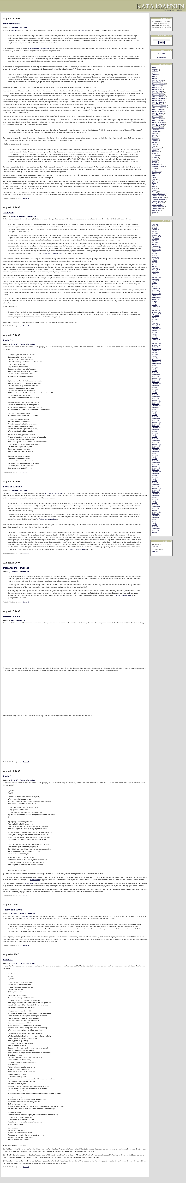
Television (154, 190)
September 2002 (156, 515)
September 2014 (156, 279)
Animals (154, 67)
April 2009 (154, 371)
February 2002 (156, 528)
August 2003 (155, 495)
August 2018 (155, 239)
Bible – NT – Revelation (158, 98)
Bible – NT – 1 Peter (157, 80)
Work (153, 214)
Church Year (155, 135)
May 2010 (154, 356)
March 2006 (155, 438)
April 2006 (154, 437)
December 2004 (156, 466)
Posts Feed (161, 53)
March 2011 (155, 338)
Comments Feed (161, 57)
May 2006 (154, 435)
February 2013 (156, 306)
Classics (154, 137)
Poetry (153, 175)
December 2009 (156, 360)
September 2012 (156, 314)
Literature (14, 27)
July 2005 (154, 453)
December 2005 (156, 444)
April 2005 (154, 459)
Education (154, 142)
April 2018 (154, 244)
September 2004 (156, 471)
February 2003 (156, 506)
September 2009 (156, 363)
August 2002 (155, 517)
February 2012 (156, 325)
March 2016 (155, 268)
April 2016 (154, 266)
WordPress (155, 546)
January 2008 (155, 398)
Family (153, 146)
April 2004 (154, 481)
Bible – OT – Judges (157, 120)
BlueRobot (155, 551)
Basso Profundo (11, 616)
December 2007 (156, 400)
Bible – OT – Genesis (157, 113)
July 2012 (154, 317)
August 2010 (155, 350)
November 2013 (156, 294)
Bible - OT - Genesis (18, 913)
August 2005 (155, 451)
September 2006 (156, 427)
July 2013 (154, 301)
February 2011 (156, 339)
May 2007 (154, 413)
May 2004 (154, 479)
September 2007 (156, 405)
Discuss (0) (26, 472)
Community (155, 139)
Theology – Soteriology (158, 206)
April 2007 (154, 415)
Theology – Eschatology (158, 199)
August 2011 (155, 330)
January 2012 (155, 327)
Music (13, 620)
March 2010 (155, 358)
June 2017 (155, 253)
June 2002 (155, 521)
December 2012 (156, 310)
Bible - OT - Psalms (18, 344)
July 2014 (154, 283)
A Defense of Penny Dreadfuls (38, 48)
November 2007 (156, 402)
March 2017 (155, 255)
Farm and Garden (157, 148)
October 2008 (155, 382)
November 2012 (156, 312)
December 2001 (156, 532)
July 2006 (154, 431)
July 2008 (154, 387)
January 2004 (155, 486)
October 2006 (155, 426)
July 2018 (154, 240)
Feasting (154, 150)
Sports (153, 186)
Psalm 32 (7, 776)
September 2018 (156, 237)
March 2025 (155, 224)
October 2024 (155, 226)
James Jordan (35, 880)
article (14, 30)
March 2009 (155, 372)
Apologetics (155, 69)
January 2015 (155, 275)
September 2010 (156, 349)
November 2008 (156, 380)
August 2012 (155, 316)
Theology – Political (157, 205)
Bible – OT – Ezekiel (157, 111)
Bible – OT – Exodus (157, 109)
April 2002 (154, 525)
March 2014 (155, 286)
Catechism (155, 129)
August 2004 (155, 473)
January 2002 (155, 530)
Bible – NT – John (157, 85)
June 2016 (155, 262)
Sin (153, 184)
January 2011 (155, 341)
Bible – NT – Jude (157, 87)
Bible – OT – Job (156, 116)
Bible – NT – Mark (157, 91)
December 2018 (156, 235)
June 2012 (155, 319)
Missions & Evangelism (158, 166)
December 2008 (156, 378)
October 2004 (155, 470)
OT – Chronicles (156, 172)
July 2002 (154, 519)
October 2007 (155, 404)
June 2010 (155, 354)
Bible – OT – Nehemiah (158, 124)
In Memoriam (155, 155)
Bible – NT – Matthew (157, 93)
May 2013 (154, 303)
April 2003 (154, 503)
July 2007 (154, 409)
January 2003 (155, 508)
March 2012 (155, 323)
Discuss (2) (26, 762)
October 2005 (155, 448)
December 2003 (156, 488)
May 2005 (154, 457)
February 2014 (156, 288)
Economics (155, 140)
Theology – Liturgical (157, 201)
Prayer (153, 179)
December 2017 (156, 248)
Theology (154, 192)
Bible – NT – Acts (156, 82)
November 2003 (156, 490)
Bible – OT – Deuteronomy (159, 105)
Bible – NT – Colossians (158, 83)
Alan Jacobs (81, 30)
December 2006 (156, 422)
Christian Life (155, 131)
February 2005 (156, 462)
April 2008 (154, 393)
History (154, 153)
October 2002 (155, 514)
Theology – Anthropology (158, 194)
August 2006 (155, 429)
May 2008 (154, 391)
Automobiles (155, 74)
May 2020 (154, 228)
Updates (154, 212)
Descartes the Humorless (16, 568)
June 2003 (155, 499)
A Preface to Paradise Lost (52, 253)
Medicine (154, 162)
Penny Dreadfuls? (12, 23)
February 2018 (156, 246)
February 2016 (156, 270)
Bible (153, 76)
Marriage (154, 161)
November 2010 (156, 345)
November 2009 (156, 361)
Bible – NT (155, 78)
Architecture (155, 71)
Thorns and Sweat (12, 910)
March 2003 (155, 504)
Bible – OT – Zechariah (158, 127)
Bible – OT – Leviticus (158, 122)
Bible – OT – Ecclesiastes (159, 107)
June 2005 (155, 455)
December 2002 (156, 510)
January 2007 (155, 420)
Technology (155, 188)
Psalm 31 (7, 959)
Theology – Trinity (157, 208)
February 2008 (156, 396)
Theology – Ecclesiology (158, 197)
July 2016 (154, 261)
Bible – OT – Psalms (157, 126)
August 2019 (155, 229)
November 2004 (156, 468)
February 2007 (156, 418)
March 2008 (155, 394)
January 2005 (155, 464)
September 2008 (156, 383)
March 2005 (155, 460)
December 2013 (156, 292)
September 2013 (156, 297)
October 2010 (155, 347)
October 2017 (155, 251)
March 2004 (155, 482)
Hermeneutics (155, 151)
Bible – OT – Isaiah (157, 115)
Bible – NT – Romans (157, 100)
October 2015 (155, 273)
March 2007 (155, 416)
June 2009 (155, 367)
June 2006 (155, 433)
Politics (154, 177)
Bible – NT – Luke (157, 89)
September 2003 (156, 493)
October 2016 (155, 257)
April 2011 (154, 336)
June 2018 (155, 242)
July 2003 (154, 497)
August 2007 (155, 407)
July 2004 (154, 475)
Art (152, 72)
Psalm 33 (7, 340)
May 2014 (154, 284)
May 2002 (154, 523)
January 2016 (155, 272)
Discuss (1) (27, 553)
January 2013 (155, 308)
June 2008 (155, 389)
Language (154, 157)
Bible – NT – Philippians (158, 96)
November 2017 (156, 250)
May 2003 (154, 501)
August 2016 (155, 259)
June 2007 (155, 411)
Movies (154, 168)
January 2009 (155, 376)
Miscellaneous (156, 164)
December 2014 (156, 277)
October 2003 (155, 492)
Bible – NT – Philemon (158, 94)
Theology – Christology (158, 195)
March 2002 (155, 526)
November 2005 (156, 446)
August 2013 (155, 299)
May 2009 (154, 369)
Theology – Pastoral (157, 203)
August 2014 (155, 281)
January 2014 (155, 290)
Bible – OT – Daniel (157, 104)
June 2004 (155, 477)
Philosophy (15, 572)
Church (154, 133)
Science (154, 183)
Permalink (24, 27)
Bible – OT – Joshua (157, 118)
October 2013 (155, 295)
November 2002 (156, 512)
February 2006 (156, 440)
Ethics (153, 144)
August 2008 (155, 385)
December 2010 (156, 343)
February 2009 (156, 374)
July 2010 (154, 352)
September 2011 (156, 328)
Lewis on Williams (12, 486)
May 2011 (154, 334)
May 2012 (154, 321)
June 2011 (155, 332)
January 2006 (155, 442)
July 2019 (154, 231)
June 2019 (155, 233)
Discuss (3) (26, 198)
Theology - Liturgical (18, 216)
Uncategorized (156, 210)
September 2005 (156, 449)
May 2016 (154, 264)
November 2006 (156, 424)
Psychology (155, 181)
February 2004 (156, 484)
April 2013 (154, 305)
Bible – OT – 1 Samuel (158, 102)
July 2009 (154, 365)
